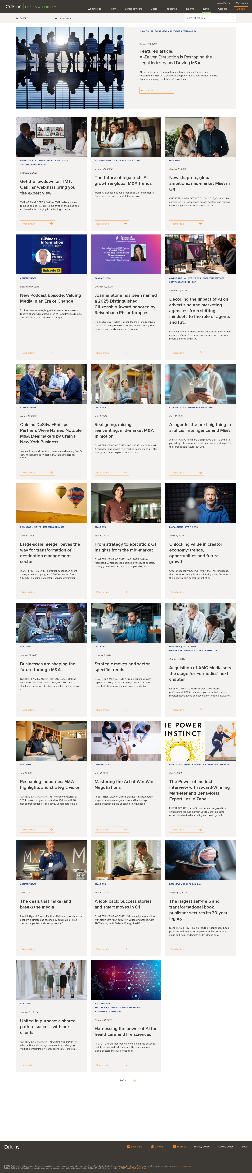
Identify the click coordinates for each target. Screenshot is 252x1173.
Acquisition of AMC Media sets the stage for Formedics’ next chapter (200, 673)
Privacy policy (202, 1146)
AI (152, 31)
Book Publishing (192, 884)
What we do (94, 8)
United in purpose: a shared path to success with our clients (48, 1026)
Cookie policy (226, 1146)
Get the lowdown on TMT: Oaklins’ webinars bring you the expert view (48, 187)
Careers (222, 8)
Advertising (26, 160)
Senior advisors (133, 8)
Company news (28, 278)
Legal (245, 1146)
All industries (64, 18)
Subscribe (134, 1146)
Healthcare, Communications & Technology (193, 650)
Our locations (242, 3)
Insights (190, 8)
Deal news (174, 160)
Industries (171, 8)
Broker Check (141, 1168)
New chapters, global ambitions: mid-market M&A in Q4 (199, 183)
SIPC (132, 1168)
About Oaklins (223, 3)
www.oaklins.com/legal (181, 1166)
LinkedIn (157, 1146)
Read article (156, 90)
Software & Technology (183, 31)
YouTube (179, 1146)
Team (113, 8)
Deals (154, 8)
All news (22, 18)
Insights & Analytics (195, 764)
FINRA (123, 1168)
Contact (241, 8)
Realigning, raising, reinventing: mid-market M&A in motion (124, 430)
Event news (161, 31)
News (206, 8)
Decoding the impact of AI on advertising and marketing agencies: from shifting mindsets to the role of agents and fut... (199, 310)
